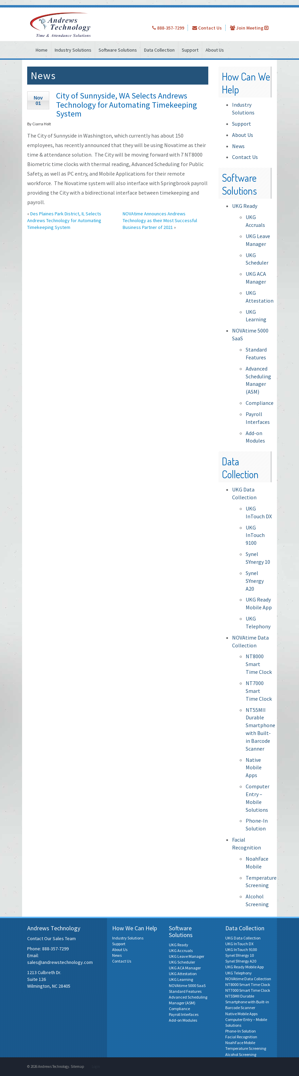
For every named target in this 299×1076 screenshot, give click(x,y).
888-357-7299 (168, 28)
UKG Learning (181, 979)
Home (42, 50)
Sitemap (77, 1066)
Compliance (260, 402)
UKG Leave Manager (186, 956)
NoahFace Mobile (240, 1042)
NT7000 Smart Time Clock (259, 691)
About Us (215, 50)
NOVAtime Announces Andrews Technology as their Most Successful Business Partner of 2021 (160, 220)
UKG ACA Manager (185, 967)
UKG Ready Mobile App (244, 966)
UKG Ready (244, 205)
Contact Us (207, 28)
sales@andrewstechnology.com (60, 962)
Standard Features (185, 991)
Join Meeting (249, 28)
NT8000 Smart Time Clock (259, 664)
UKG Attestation (183, 973)
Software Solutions (118, 50)
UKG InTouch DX (239, 943)
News (238, 146)
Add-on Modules (183, 1020)
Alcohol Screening (240, 1054)
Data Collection (159, 50)
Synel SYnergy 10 (239, 955)
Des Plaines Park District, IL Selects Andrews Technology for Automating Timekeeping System (64, 220)
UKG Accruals (181, 950)
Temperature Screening (245, 1048)
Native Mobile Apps (254, 767)
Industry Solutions (73, 50)
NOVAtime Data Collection (248, 978)
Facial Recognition (241, 1036)
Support (190, 50)
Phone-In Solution (240, 1031)
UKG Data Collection (243, 937)
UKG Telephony (238, 972)
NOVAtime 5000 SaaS (187, 985)
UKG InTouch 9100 (255, 535)
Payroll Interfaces (183, 1014)
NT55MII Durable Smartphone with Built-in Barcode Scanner (247, 1001)
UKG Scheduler (182, 962)
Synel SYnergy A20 (255, 581)
